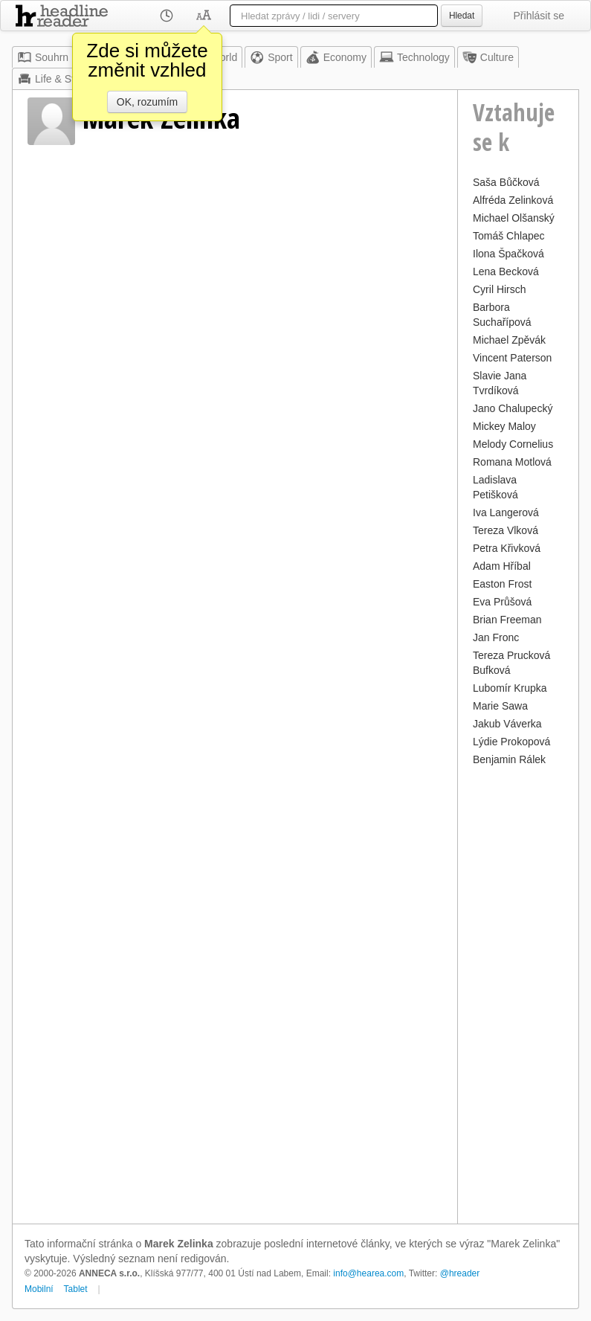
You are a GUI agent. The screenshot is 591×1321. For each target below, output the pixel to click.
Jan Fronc (496, 637)
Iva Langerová (506, 512)
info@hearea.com (368, 1273)
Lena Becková (506, 271)
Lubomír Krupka (510, 688)
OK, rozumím (147, 102)
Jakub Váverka (507, 724)
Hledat (461, 15)
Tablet (76, 1289)
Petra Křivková (506, 548)
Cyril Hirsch (499, 289)
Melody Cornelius (513, 444)
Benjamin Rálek (509, 759)
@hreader (460, 1273)
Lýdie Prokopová (511, 742)
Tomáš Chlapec (509, 236)
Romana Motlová (512, 462)
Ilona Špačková (508, 254)
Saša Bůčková (506, 182)
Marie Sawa (500, 706)
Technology (414, 57)
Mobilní (39, 1289)
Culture (488, 57)
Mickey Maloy (504, 426)
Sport (271, 57)
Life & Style (52, 78)
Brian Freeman (507, 620)
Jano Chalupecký (512, 408)
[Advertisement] (518, 993)
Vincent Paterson (512, 358)
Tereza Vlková (505, 530)
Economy (336, 57)
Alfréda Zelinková (513, 200)
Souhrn (42, 57)
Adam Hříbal (502, 566)
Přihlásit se (539, 16)
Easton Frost (502, 584)
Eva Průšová (502, 602)
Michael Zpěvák (509, 340)
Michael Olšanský (514, 218)
